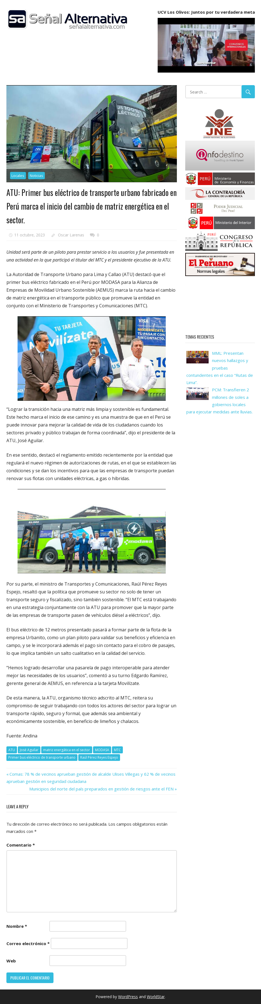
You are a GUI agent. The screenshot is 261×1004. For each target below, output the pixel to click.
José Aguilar (29, 749)
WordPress (128, 996)
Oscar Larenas (71, 235)
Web (11, 961)
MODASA (102, 749)
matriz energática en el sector (66, 749)
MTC (117, 749)
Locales (17, 175)
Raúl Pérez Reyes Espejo (99, 757)
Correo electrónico (28, 943)
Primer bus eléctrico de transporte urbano (41, 757)
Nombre (16, 926)
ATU (11, 749)
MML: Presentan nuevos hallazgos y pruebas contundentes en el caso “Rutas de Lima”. (219, 367)
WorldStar (156, 996)
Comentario (20, 845)
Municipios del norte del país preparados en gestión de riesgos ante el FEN (101, 789)
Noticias (36, 175)
